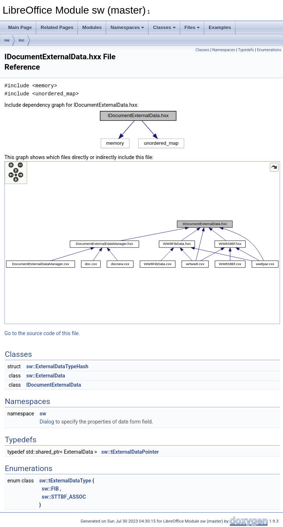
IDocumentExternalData (53, 385)
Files (192, 27)
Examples (220, 27)
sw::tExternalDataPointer (130, 452)
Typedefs (246, 50)
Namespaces (127, 27)
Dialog (46, 422)
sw (7, 40)
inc (22, 40)
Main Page (20, 27)
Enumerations (269, 50)
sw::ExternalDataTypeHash (57, 366)
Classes (164, 27)
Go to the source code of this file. (42, 333)
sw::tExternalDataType (65, 481)
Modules (92, 27)
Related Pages (57, 27)
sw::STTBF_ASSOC (64, 497)
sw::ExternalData (45, 376)
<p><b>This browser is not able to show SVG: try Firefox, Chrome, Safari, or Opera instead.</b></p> (142, 129)
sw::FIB (50, 489)
